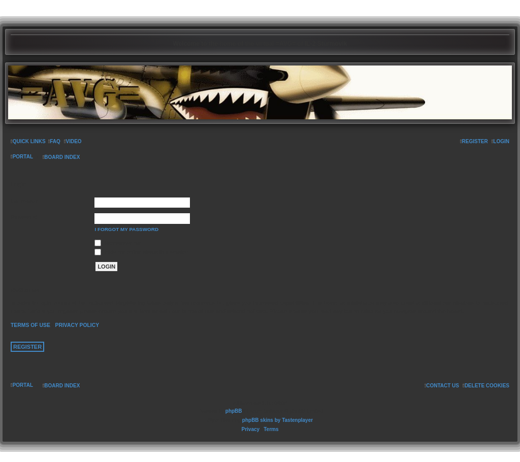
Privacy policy (77, 325)
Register (27, 347)
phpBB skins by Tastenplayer (277, 420)
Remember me (117, 243)
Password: (25, 217)
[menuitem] (54, 142)
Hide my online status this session (141, 252)
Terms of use (30, 325)
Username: (25, 201)
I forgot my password (126, 229)
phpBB (233, 411)
